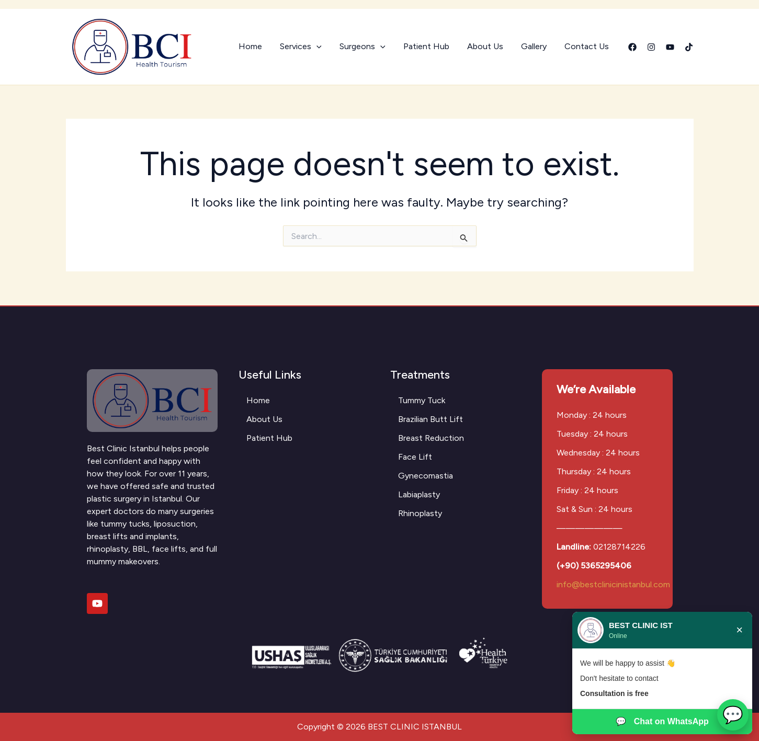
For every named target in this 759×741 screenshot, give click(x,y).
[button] (322, 46)
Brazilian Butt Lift (430, 419)
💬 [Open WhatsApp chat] (732, 715)
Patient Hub (430, 46)
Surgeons (367, 46)
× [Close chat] (739, 630)
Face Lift (415, 457)
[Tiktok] (689, 47)
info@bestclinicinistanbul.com (613, 584)
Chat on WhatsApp (662, 721)
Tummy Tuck (421, 400)
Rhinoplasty (420, 513)
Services (306, 46)
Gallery (535, 46)
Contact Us (587, 46)
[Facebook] (632, 47)
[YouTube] (670, 47)
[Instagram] (651, 47)
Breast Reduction (431, 438)
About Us (488, 46)
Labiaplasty (419, 494)
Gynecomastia (425, 476)
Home (257, 46)
